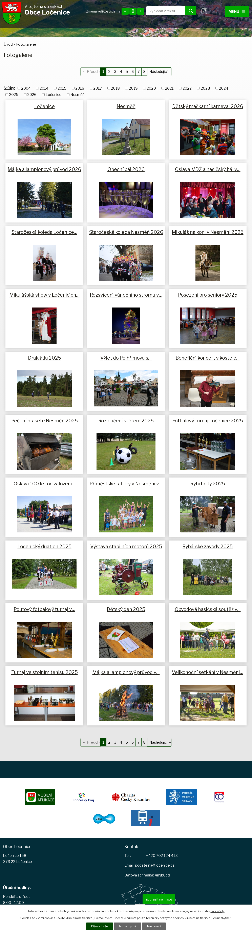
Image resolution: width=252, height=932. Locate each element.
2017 (97, 88)
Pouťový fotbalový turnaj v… (44, 609)
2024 (223, 88)
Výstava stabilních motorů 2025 (126, 546)
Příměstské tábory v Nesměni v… (126, 484)
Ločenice (53, 94)
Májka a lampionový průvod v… (126, 672)
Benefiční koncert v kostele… (208, 358)
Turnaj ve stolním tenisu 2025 (44, 672)
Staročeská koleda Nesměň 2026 (126, 232)
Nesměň (77, 94)
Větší (140, 11)
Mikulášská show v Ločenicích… (44, 295)
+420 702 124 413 (162, 855)
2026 (32, 94)
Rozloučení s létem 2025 (126, 421)
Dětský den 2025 (126, 609)
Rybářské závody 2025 (208, 546)
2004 (26, 88)
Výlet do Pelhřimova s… (126, 358)
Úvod (8, 44)
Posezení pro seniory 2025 (207, 295)
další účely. (218, 911)
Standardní (132, 11)
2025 (13, 94)
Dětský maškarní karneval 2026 (207, 106)
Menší (125, 11)
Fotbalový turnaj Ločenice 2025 (207, 421)
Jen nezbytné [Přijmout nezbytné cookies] (127, 926)
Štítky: (9, 88)
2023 (205, 88)
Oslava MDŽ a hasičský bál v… (207, 169)
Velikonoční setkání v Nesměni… (207, 672)
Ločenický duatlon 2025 (44, 546)
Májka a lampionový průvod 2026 (44, 169)
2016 (79, 88)
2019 (133, 88)
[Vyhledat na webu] (162, 10)
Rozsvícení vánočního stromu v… (126, 295)
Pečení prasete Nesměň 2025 (44, 421)
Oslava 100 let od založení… (44, 484)
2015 (62, 88)
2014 (44, 88)
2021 (169, 88)
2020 (151, 88)
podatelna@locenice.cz (154, 865)
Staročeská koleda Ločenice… (44, 232)
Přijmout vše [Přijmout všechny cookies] (99, 926)
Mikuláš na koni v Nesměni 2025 (208, 232)
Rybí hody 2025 (207, 484)
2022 (187, 88)
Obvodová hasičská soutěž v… (208, 609)
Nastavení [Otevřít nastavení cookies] (154, 926)
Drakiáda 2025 (44, 358)
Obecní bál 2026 (126, 169)
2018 (115, 88)
